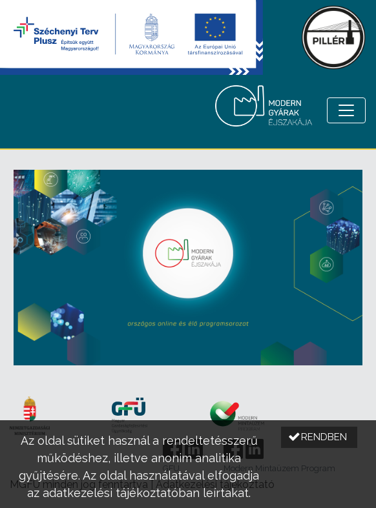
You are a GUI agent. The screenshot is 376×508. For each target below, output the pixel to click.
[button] (319, 437)
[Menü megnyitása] (346, 110)
